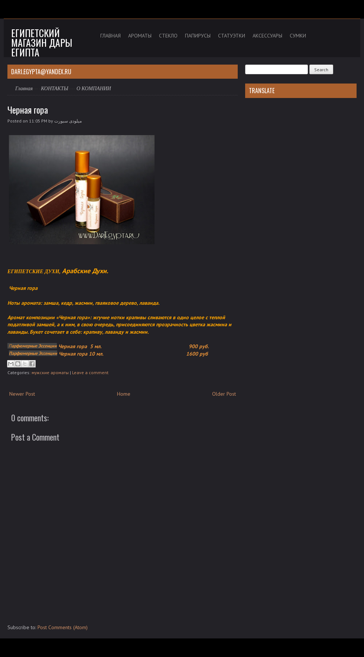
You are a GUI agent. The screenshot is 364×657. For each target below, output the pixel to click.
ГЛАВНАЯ (110, 35)
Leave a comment (90, 372)
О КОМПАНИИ (94, 88)
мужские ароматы (50, 372)
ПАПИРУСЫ (198, 35)
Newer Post (22, 393)
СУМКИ (298, 35)
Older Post (224, 393)
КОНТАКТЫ (54, 88)
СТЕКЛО (168, 35)
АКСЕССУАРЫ (267, 35)
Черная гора (27, 109)
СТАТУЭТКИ (231, 35)
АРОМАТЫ (140, 35)
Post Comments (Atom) (63, 627)
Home (123, 393)
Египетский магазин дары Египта (41, 42)
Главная (24, 88)
